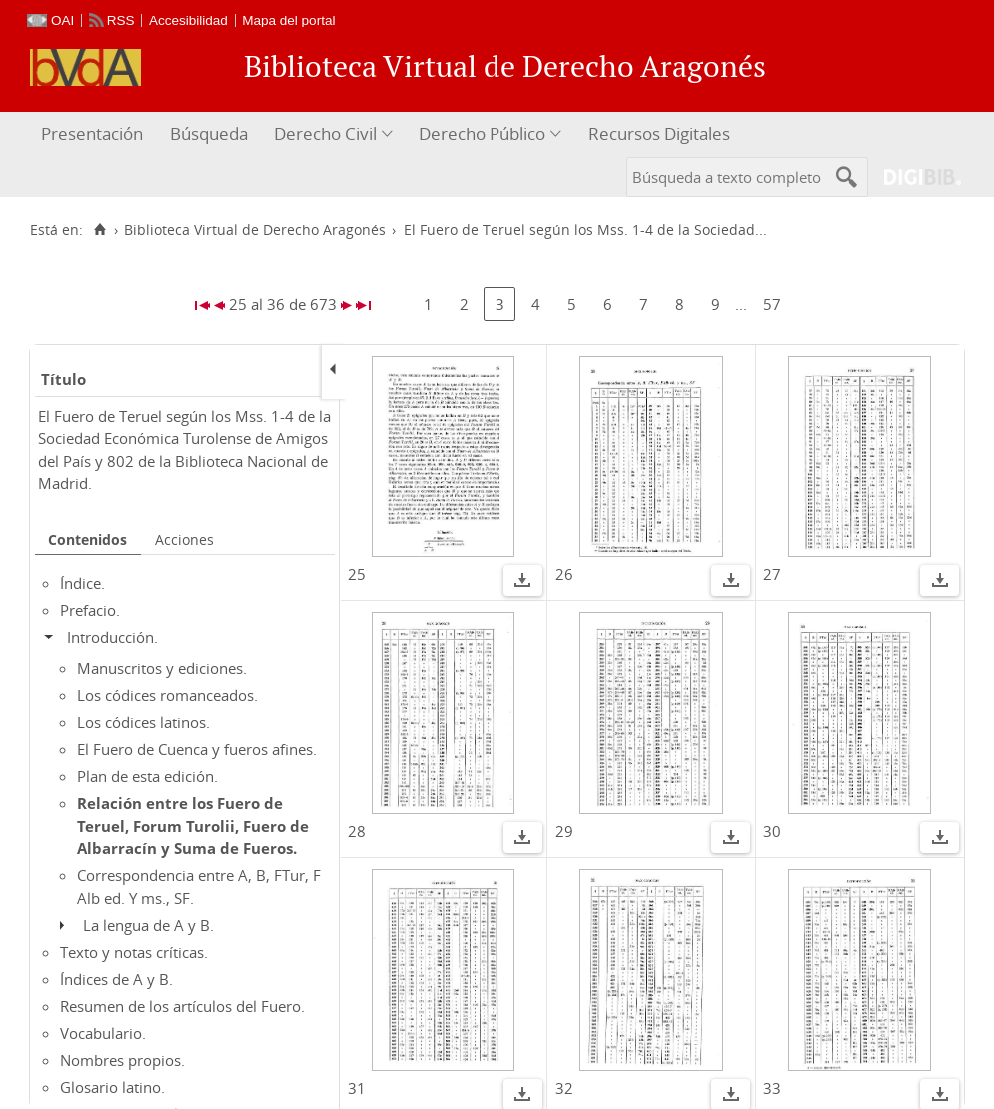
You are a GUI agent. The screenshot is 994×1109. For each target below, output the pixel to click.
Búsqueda (209, 133)
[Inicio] (99, 230)
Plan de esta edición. (147, 776)
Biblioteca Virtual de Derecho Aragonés (255, 230)
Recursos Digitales (659, 133)
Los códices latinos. (143, 722)
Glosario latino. (112, 1087)
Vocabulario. (103, 1033)
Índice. (82, 583)
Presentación (92, 133)
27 (772, 574)
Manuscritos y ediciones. (162, 668)
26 (564, 574)
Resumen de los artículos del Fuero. (182, 1006)
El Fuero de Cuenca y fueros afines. (197, 749)
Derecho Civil (325, 133)
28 (357, 831)
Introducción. (112, 637)
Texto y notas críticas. (134, 952)
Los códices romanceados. (167, 695)
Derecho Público (482, 133)
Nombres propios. (122, 1060)
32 (564, 1088)
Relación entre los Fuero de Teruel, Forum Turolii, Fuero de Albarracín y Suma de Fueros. (193, 825)
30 (772, 831)
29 (564, 831)
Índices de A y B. (116, 979)
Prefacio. (90, 610)
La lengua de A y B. (148, 925)
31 (357, 1088)
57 (772, 304)
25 (357, 574)
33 (772, 1088)
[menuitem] (94, 134)
